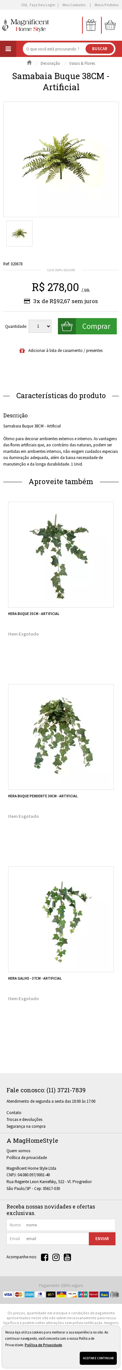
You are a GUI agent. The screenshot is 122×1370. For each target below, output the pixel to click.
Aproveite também (61, 481)
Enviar (102, 1238)
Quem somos (18, 1150)
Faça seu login (42, 4)
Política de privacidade (27, 1157)
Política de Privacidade (43, 1345)
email (15, 1238)
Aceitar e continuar (98, 1358)
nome (15, 1225)
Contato (14, 1112)
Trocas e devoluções (24, 1119)
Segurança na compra (26, 1126)
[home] (26, 25)
